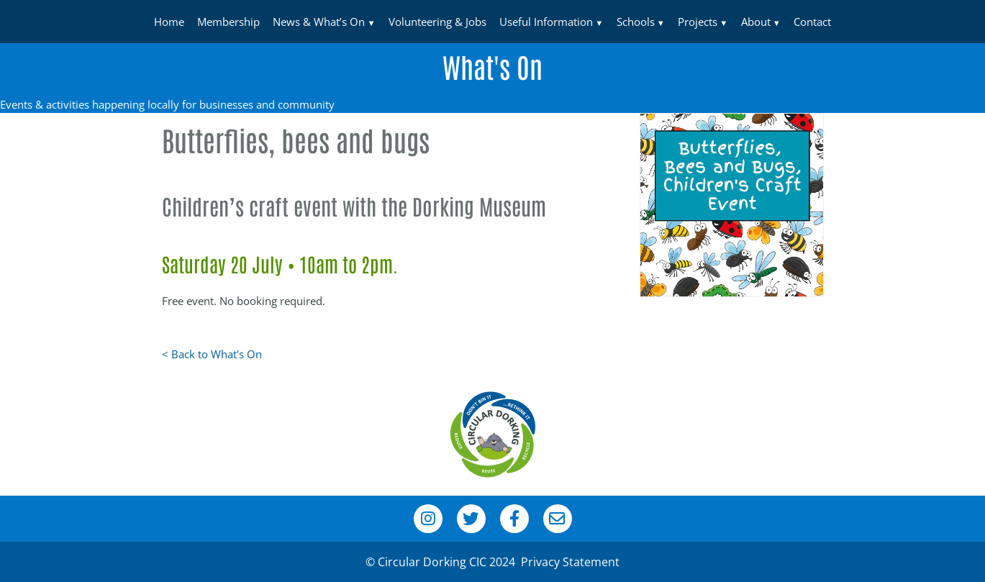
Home (169, 21)
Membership (228, 21)
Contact (812, 21)
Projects (697, 21)
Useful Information (546, 21)
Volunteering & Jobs (437, 21)
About (756, 21)
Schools (636, 21)
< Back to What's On (212, 354)
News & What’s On (319, 21)
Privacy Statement (570, 562)
